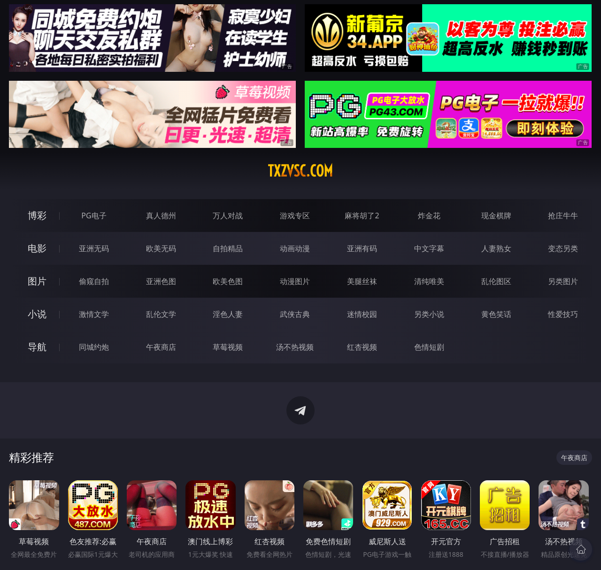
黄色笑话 (496, 314)
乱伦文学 (161, 314)
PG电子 (93, 215)
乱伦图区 (496, 281)
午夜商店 (161, 347)
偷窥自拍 (94, 281)
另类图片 (563, 281)
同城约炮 (94, 347)
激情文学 (94, 314)
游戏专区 (295, 215)
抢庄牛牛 (563, 215)
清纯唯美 (429, 281)
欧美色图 (228, 281)
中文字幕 (429, 248)
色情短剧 (429, 347)
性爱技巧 (563, 314)
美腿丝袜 (362, 281)
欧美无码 (161, 248)
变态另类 (563, 248)
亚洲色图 (161, 281)
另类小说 (429, 314)
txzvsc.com (300, 171)
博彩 (37, 215)
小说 (37, 314)
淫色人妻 (228, 314)
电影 (37, 248)
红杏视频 (362, 347)
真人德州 (161, 215)
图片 (37, 281)
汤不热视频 (295, 347)
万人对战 (228, 215)
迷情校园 (362, 314)
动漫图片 (295, 281)
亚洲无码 (94, 248)
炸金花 (429, 215)
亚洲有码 (362, 248)
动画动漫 (295, 248)
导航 (37, 346)
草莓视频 (228, 347)
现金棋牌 (496, 215)
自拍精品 (228, 248)
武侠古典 (295, 314)
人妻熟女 (496, 248)
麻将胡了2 (362, 215)
